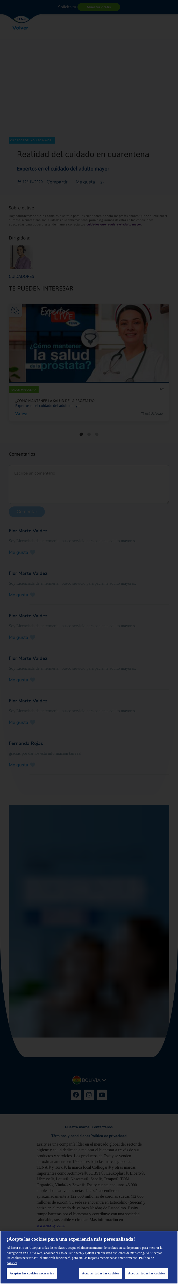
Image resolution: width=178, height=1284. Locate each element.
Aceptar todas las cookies (146, 1273)
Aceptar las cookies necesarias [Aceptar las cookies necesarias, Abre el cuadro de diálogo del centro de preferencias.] (32, 1273)
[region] (89, 1257)
